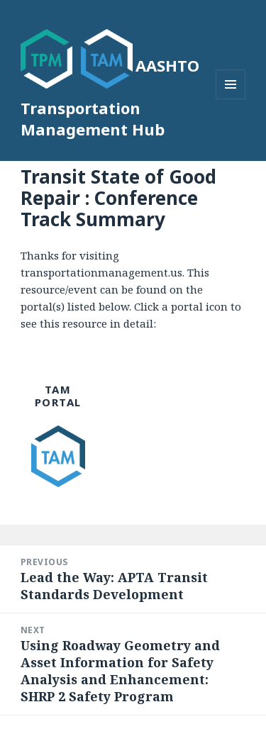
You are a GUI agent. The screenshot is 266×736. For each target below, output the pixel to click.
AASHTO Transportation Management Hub (110, 97)
